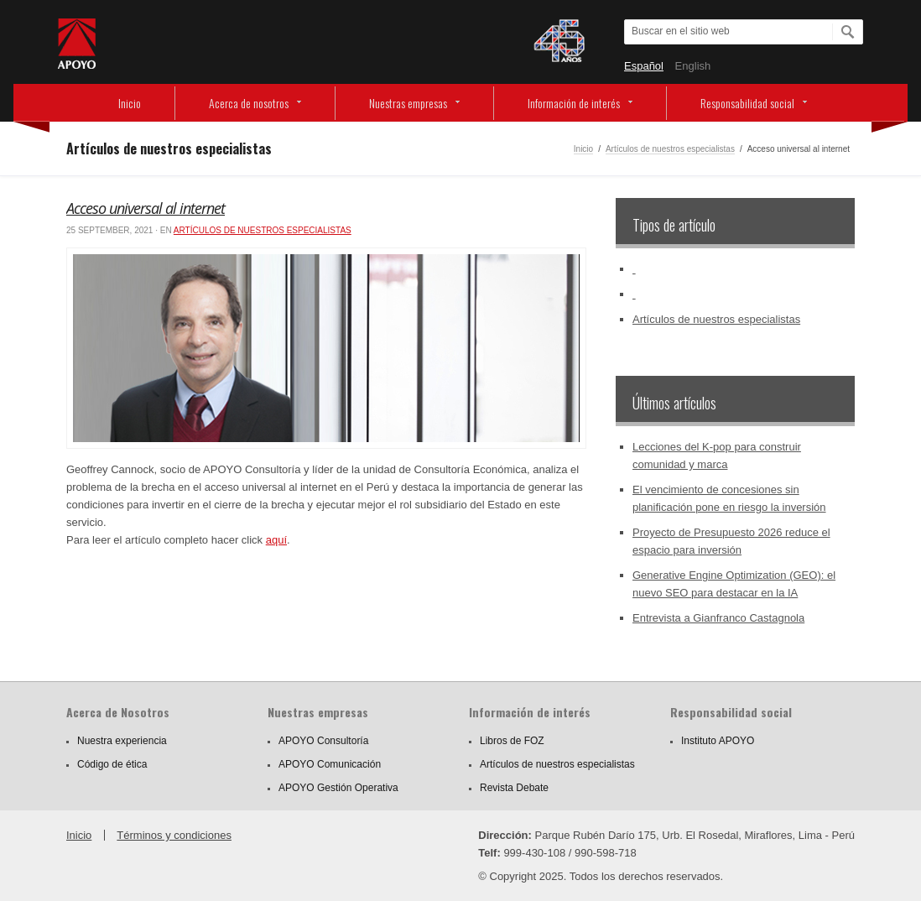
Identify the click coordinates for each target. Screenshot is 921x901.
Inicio (129, 103)
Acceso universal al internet (145, 208)
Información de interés (574, 103)
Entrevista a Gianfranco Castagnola (718, 618)
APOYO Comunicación (329, 764)
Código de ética (112, 764)
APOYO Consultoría (323, 741)
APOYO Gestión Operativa (338, 788)
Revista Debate (514, 788)
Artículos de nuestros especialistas (670, 149)
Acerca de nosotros (249, 103)
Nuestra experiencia (122, 741)
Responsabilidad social (747, 103)
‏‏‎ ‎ (634, 269)
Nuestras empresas (408, 103)
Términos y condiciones (174, 835)
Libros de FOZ (512, 741)
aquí (276, 540)
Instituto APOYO (717, 741)
